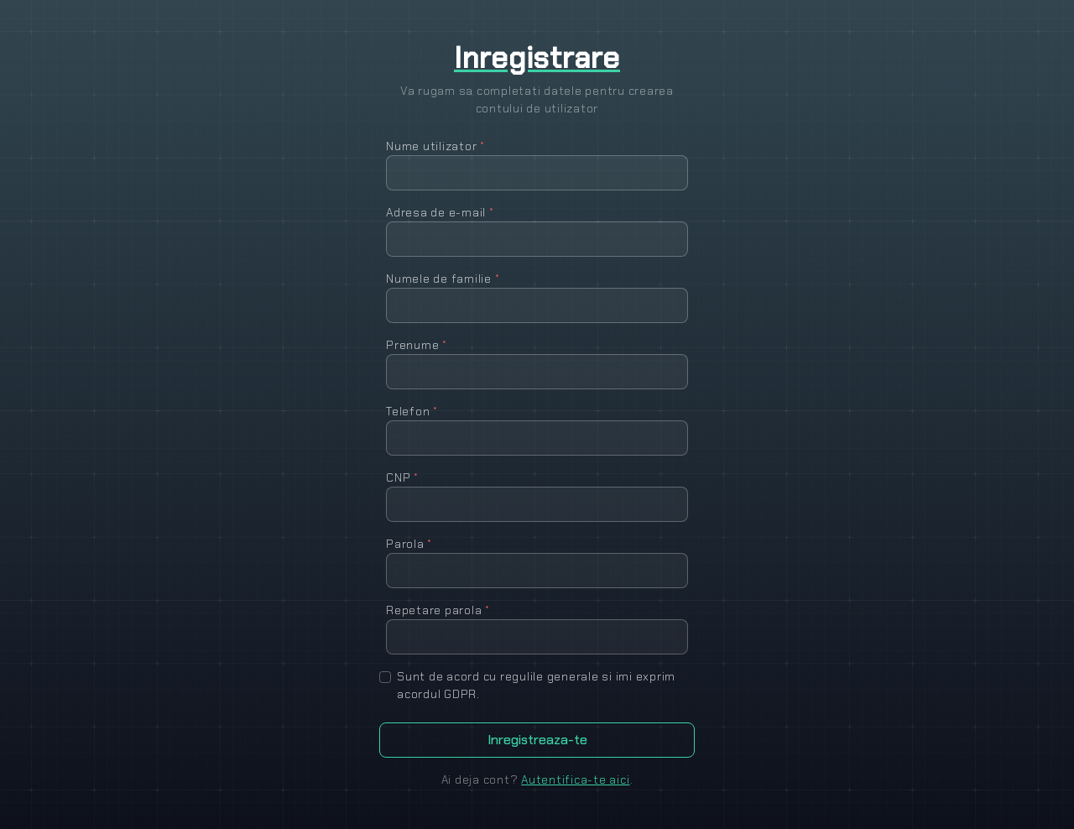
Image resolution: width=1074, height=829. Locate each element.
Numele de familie (442, 278)
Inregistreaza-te (537, 739)
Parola (409, 543)
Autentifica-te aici (575, 779)
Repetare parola (438, 610)
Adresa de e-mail (440, 212)
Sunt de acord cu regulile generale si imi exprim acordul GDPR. (536, 685)
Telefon (412, 411)
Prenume (416, 344)
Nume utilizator (435, 146)
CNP (402, 477)
